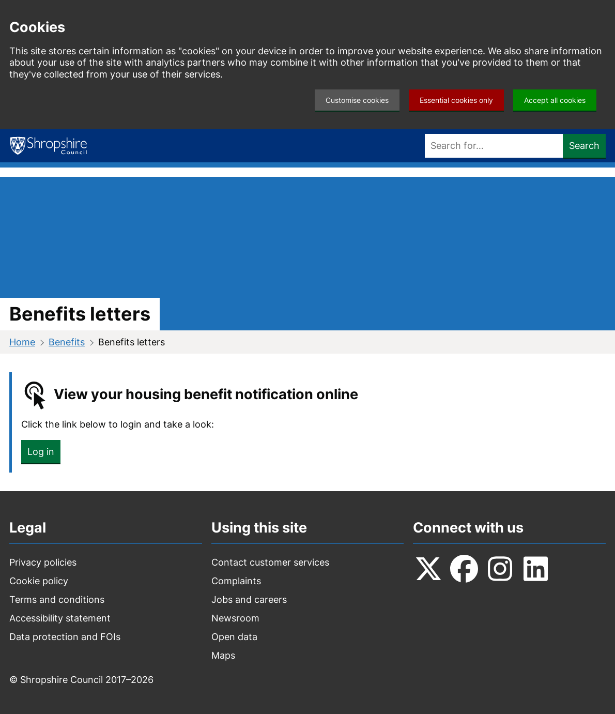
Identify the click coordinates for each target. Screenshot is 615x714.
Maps (223, 655)
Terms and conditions (56, 599)
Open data (234, 636)
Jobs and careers (249, 599)
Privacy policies (42, 562)
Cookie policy (38, 580)
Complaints (236, 580)
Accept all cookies (555, 100)
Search (584, 145)
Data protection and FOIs (64, 636)
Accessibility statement (60, 618)
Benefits (67, 342)
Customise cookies (357, 100)
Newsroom (235, 618)
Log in (40, 451)
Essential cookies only (456, 100)
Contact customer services (270, 562)
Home (22, 342)
